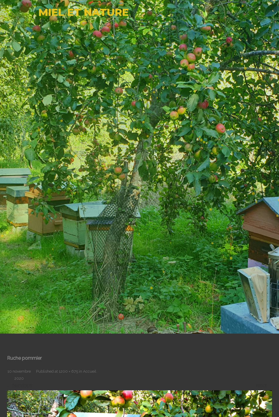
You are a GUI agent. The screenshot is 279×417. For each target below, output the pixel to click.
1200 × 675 (68, 371)
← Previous (19, 386)
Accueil (89, 371)
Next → (264, 386)
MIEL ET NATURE (83, 12)
